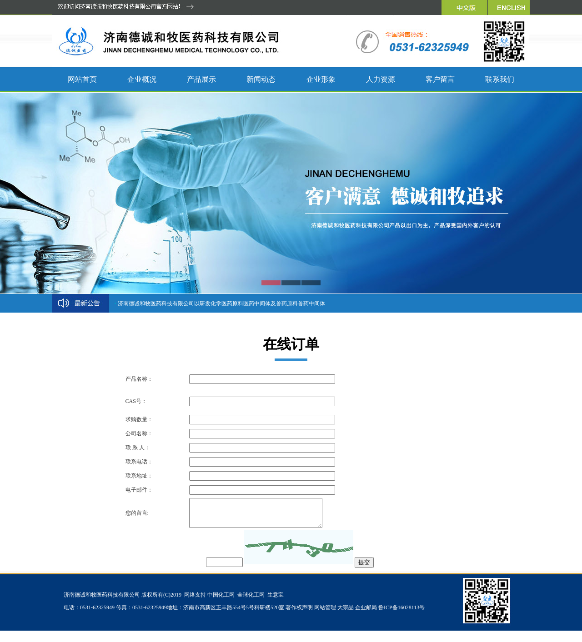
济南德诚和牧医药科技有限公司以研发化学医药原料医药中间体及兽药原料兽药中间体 (221, 303)
